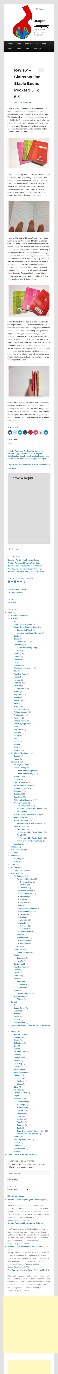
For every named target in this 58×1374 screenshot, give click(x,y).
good (29, 456)
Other (18, 49)
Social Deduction (24, 952)
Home (10, 43)
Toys (16, 990)
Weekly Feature (20, 803)
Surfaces (24, 885)
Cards (16, 1040)
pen (47, 456)
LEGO (13, 853)
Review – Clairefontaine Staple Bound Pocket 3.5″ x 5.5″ (27, 83)
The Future (18, 730)
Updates (17, 844)
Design (17, 659)
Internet (17, 1014)
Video (44, 43)
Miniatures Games (21, 1072)
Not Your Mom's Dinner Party (29, 841)
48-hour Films (20, 1034)
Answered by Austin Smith (28, 823)
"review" (25, 454)
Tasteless (18, 797)
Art (15, 621)
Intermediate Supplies (26, 908)
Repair (16, 1096)
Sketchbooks (22, 938)
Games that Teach (24, 630)
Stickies (17, 794)
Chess (16, 639)
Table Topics (19, 826)
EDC (16, 1049)
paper (42, 456)
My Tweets (12, 602)
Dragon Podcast (21, 870)
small (27, 459)
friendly (23, 456)
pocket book (19, 459)
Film (16, 671)
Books (16, 636)
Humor (17, 692)
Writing (17, 750)
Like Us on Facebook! (17, 589)
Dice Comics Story (25, 774)
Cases (19, 905)
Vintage (17, 744)
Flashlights (22, 1105)
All (9, 613)
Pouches (20, 1122)
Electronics (22, 1102)
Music (16, 973)
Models (14, 856)
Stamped (18, 791)
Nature (17, 703)
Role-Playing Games (22, 724)
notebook (35, 456)
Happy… (14, 847)
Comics (28, 43)
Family (20, 835)
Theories (17, 733)
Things (17, 735)
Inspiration (18, 694)
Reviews (11, 454)
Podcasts (15, 867)
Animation (18, 1037)
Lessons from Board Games (29, 633)
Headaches (18, 677)
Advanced (19, 451)
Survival (20, 1125)
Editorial (17, 777)
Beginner (24, 929)
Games (17, 970)
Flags (19, 650)
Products (18, 976)
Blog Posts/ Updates (19, 753)
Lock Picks (21, 1116)
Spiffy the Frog (20, 788)
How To (17, 1061)
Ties (15, 738)
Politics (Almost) (21, 712)
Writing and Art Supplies (27, 1134)
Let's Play (18, 1063)
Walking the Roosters (23, 800)
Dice (16, 662)
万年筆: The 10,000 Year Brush (27, 815)
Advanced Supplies (25, 879)
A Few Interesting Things (27, 648)
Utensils (23, 888)
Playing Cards (20, 709)
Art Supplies (29, 451)
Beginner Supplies (25, 891)
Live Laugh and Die (25, 806)
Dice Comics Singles (26, 771)
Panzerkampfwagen (22, 785)
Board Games (20, 949)
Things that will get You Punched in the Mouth (30, 1025)
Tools (22, 899)
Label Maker (22, 984)
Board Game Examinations (25, 627)
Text (36, 43)
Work (16, 747)
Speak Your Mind (21, 820)
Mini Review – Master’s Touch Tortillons (25, 569)
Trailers (17, 1020)
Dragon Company (18, 1196)
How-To (20, 961)
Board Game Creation (23, 624)
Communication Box (19, 817)
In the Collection (18, 850)
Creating (17, 653)
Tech (16, 727)
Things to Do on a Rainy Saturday (22, 1154)
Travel (16, 741)
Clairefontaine (13, 456)
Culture (17, 656)
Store (27, 49)
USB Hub (21, 987)
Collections (19, 1043)
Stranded (21, 812)
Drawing (17, 665)
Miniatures (18, 1069)
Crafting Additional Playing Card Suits (24, 563)
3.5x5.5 (32, 454)
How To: (17, 686)
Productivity (19, 715)
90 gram (39, 454)
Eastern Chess (23, 642)
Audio (10, 49)
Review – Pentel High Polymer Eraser (24, 560)
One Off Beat (19, 782)
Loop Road (18, 779)
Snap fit (17, 861)
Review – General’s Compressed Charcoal (26, 572)
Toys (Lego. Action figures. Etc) (30, 1131)
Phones (20, 999)
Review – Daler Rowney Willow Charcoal (25, 566)
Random (17, 718)
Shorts (17, 1137)
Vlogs (19, 1084)
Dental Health (19, 964)
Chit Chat (21, 829)
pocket (10, 459)
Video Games (19, 996)
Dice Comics (19, 768)
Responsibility (20, 721)
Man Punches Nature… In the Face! (32, 809)
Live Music (18, 1066)
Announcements (18, 615)
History (17, 680)
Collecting (18, 645)
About (19, 43)
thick (32, 459)
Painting (17, 858)
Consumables (26, 882)
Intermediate (25, 932)
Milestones (18, 700)
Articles (14, 618)
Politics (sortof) (20, 1093)
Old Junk (18, 1075)
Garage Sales (19, 1058)
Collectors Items (24, 993)
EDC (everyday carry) (23, 668)
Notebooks (39, 451)
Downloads (37, 49)
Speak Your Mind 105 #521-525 (21, 465)
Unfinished (18, 1145)
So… (13, 1002)
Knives (17, 697)
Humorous (21, 689)
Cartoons (21, 958)
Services (20, 935)
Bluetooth (21, 981)
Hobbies (17, 683)
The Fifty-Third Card (22, 1140)
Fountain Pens (20, 674)
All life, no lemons (21, 765)
